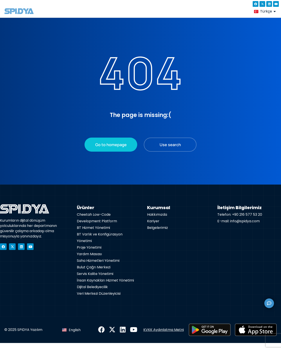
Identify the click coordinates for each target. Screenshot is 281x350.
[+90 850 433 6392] (6, 4)
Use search (170, 151)
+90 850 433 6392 (24, 4)
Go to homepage (111, 151)
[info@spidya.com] (51, 4)
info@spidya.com (69, 4)
